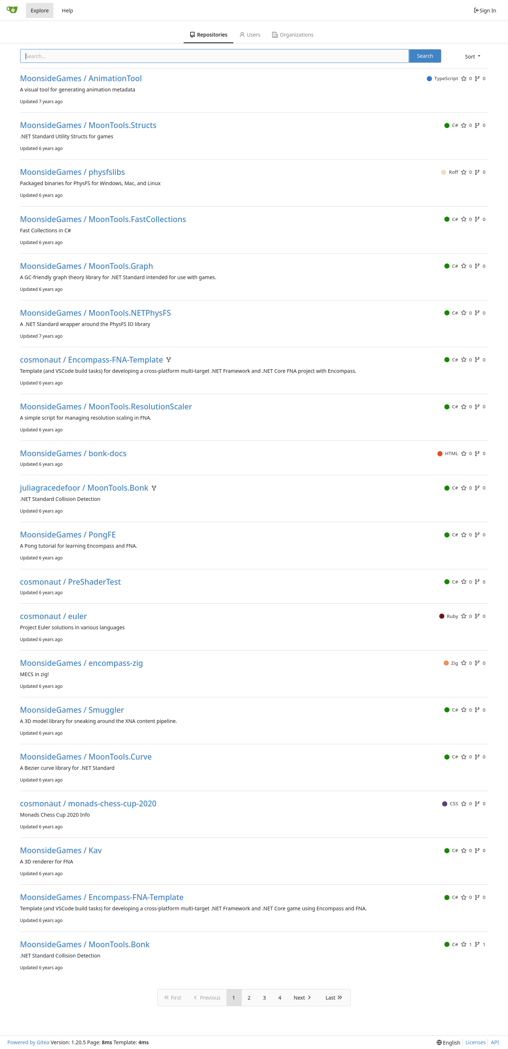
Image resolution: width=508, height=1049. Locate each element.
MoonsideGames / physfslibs (72, 172)
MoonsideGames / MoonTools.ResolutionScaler (106, 407)
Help (67, 10)
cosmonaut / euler (53, 616)
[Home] (12, 10)
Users (249, 34)
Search (425, 55)
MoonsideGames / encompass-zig (81, 663)
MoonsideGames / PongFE (68, 535)
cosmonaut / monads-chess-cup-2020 (88, 804)
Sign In (485, 10)
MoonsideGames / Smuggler (72, 710)
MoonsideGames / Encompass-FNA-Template (102, 897)
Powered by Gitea (28, 1042)
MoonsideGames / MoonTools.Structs (88, 125)
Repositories (208, 34)
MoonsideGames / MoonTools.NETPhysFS (95, 313)
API (495, 1042)
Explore (40, 10)
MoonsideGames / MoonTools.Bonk (85, 944)
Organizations (292, 34)
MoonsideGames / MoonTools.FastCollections (103, 219)
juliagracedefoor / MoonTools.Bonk (84, 488)
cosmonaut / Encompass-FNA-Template (91, 360)
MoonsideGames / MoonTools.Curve (86, 757)
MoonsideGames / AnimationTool (81, 78)
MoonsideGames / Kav (61, 850)
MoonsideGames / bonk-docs (73, 453)
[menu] (473, 56)
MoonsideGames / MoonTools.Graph (86, 266)
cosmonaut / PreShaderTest (70, 582)
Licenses (476, 1042)
